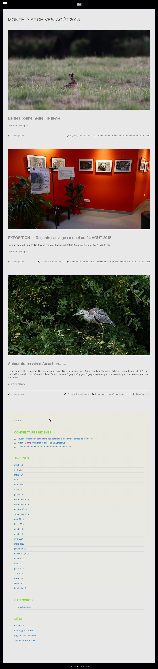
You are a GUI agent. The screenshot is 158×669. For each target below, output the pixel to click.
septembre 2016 (22, 514)
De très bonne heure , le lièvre (34, 118)
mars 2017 (19, 485)
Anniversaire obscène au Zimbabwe (48, 443)
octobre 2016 (20, 509)
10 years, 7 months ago (80, 136)
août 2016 (19, 519)
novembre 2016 (21, 504)
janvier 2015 (20, 588)
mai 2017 (18, 475)
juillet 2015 (19, 568)
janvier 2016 (20, 549)
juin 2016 (18, 529)
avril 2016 (19, 539)
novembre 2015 (21, 554)
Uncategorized (18, 136)
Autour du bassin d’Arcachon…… (37, 364)
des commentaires (25, 635)
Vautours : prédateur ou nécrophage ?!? (52, 447)
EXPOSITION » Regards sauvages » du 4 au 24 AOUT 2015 (59, 238)
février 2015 (20, 583)
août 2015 (19, 564)
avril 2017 (19, 480)
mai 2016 (18, 534)
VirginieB (22, 443)
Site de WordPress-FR (24, 640)
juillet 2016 (19, 524)
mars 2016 (19, 544)
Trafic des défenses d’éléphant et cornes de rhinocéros (68, 439)
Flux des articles (24, 631)
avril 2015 (19, 573)
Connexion (19, 626)
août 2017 (19, 470)
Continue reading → (18, 125)
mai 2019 (18, 465)
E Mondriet (23, 447)
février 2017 (20, 489)
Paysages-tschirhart (27, 439)
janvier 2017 (20, 495)
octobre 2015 (20, 559)
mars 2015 (19, 578)
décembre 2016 (21, 499)
